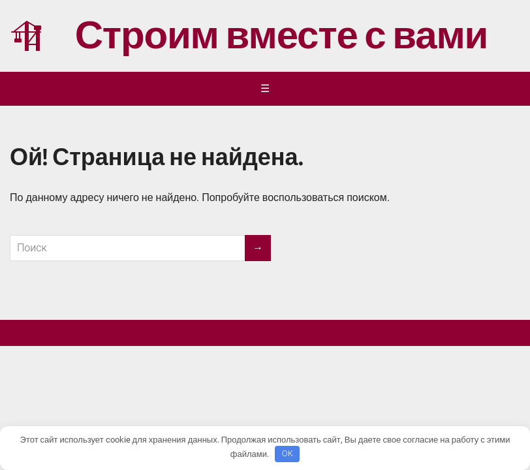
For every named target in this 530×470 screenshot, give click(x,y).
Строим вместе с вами (249, 36)
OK (287, 453)
